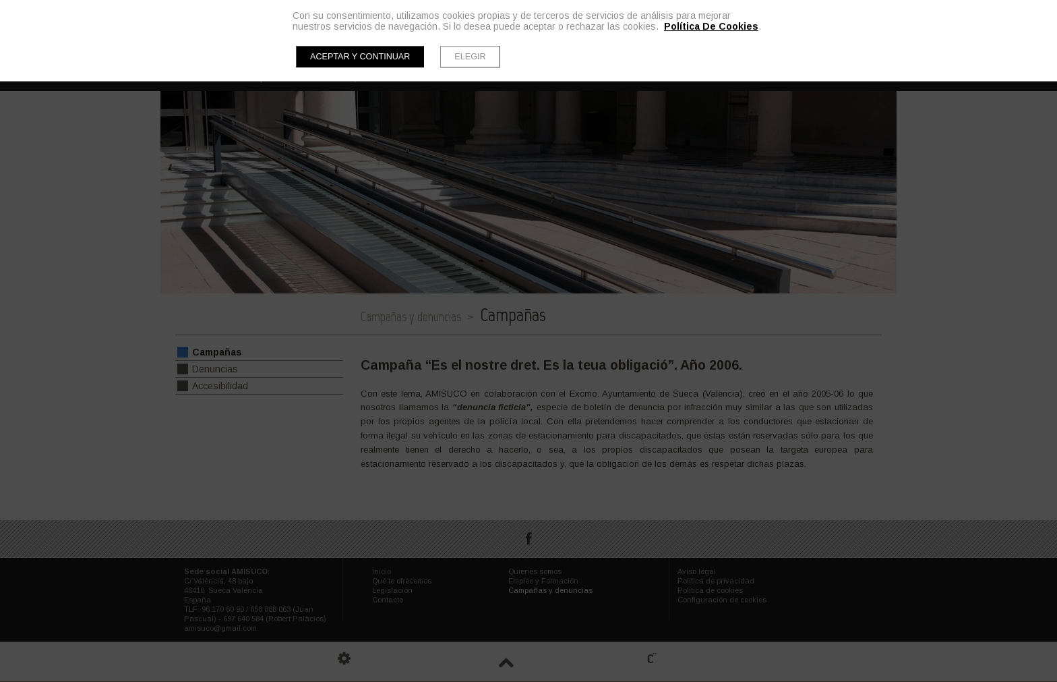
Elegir (469, 56)
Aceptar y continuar (360, 56)
